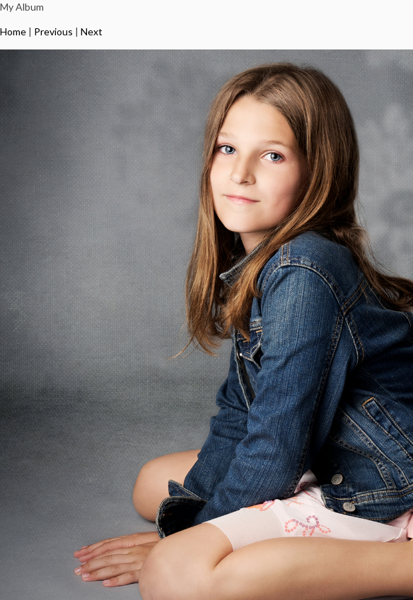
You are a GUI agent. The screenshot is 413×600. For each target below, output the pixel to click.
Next (92, 31)
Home (13, 31)
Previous (53, 31)
